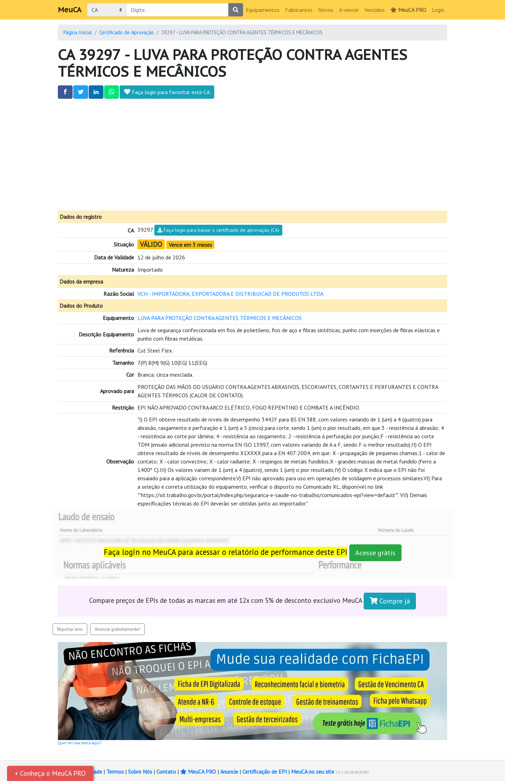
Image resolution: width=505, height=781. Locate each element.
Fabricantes (298, 9)
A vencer (349, 9)
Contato (166, 771)
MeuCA (69, 9)
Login (438, 9)
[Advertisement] (252, 155)
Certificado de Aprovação (126, 32)
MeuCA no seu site (312, 771)
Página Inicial (77, 32)
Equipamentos (263, 9)
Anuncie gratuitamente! (117, 629)
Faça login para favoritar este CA (167, 92)
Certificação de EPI (264, 771)
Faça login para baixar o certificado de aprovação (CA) (218, 230)
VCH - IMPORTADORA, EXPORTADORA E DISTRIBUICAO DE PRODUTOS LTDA (230, 293)
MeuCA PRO (408, 9)
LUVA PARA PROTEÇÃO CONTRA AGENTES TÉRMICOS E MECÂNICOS (219, 317)
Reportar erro (70, 629)
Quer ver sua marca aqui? (79, 742)
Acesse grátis (375, 552)
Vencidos (374, 9)
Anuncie (229, 771)
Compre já (390, 601)
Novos (326, 9)
